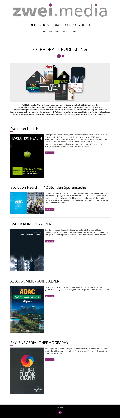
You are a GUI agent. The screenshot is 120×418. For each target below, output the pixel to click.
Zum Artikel (49, 153)
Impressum (60, 407)
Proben (64, 32)
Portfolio (47, 32)
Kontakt (74, 32)
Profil (57, 32)
